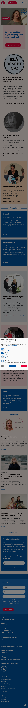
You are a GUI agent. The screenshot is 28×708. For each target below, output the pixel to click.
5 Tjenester (7, 357)
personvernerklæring (12, 345)
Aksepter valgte (12, 365)
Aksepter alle (23, 365)
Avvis (2, 365)
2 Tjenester (7, 350)
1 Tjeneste (7, 354)
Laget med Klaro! (24, 368)
